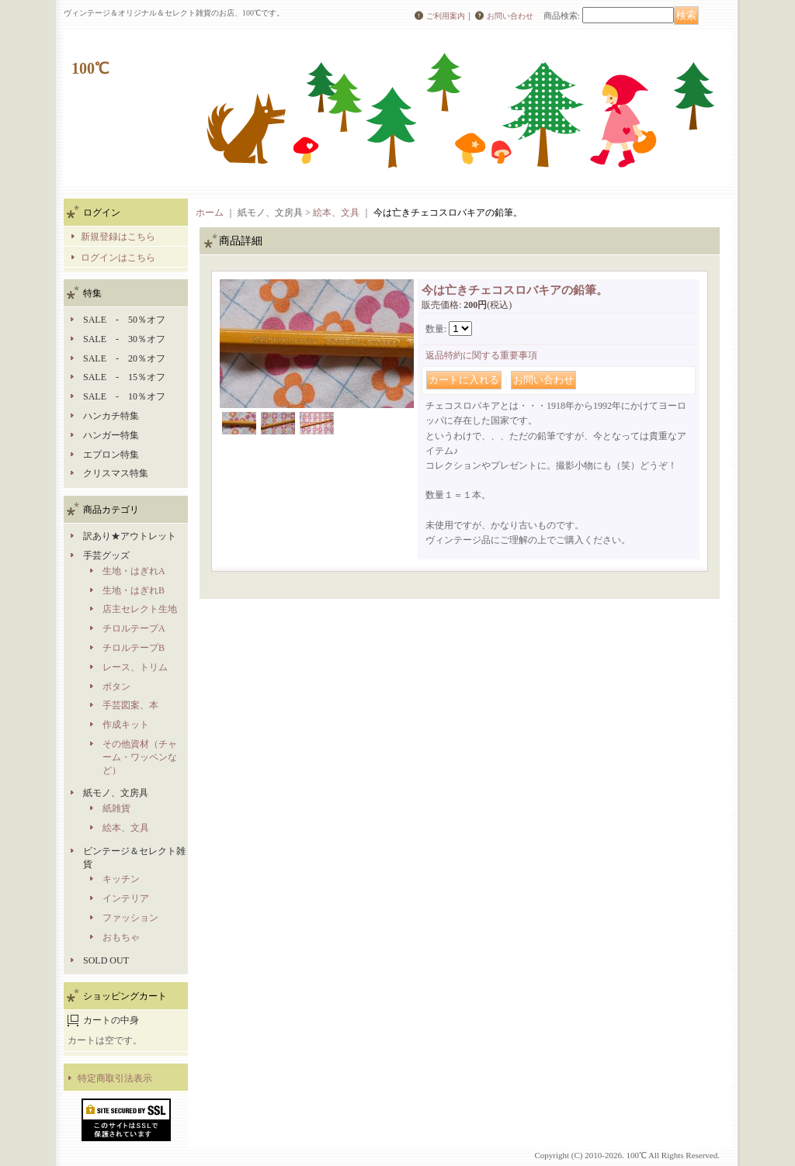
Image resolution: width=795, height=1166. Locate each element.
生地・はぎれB (133, 590)
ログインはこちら (118, 257)
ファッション (130, 917)
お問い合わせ (510, 16)
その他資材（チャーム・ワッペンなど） (139, 757)
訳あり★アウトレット (129, 536)
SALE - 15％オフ (124, 377)
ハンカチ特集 (111, 415)
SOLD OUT (106, 960)
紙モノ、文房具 (115, 792)
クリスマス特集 (115, 473)
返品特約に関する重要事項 (481, 355)
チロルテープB (133, 647)
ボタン (116, 686)
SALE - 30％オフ (124, 339)
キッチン (121, 879)
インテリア (125, 898)
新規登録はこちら (118, 236)
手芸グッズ (106, 555)
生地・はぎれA (133, 571)
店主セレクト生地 (139, 609)
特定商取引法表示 (115, 1078)
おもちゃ (121, 937)
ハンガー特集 (111, 435)
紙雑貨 (116, 808)
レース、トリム (135, 667)
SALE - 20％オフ (124, 358)
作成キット (125, 724)
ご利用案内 (445, 16)
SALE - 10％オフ (124, 396)
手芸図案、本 (130, 705)
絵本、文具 (125, 827)
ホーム (210, 212)
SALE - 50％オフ (124, 319)
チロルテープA (133, 628)
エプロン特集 (111, 454)
